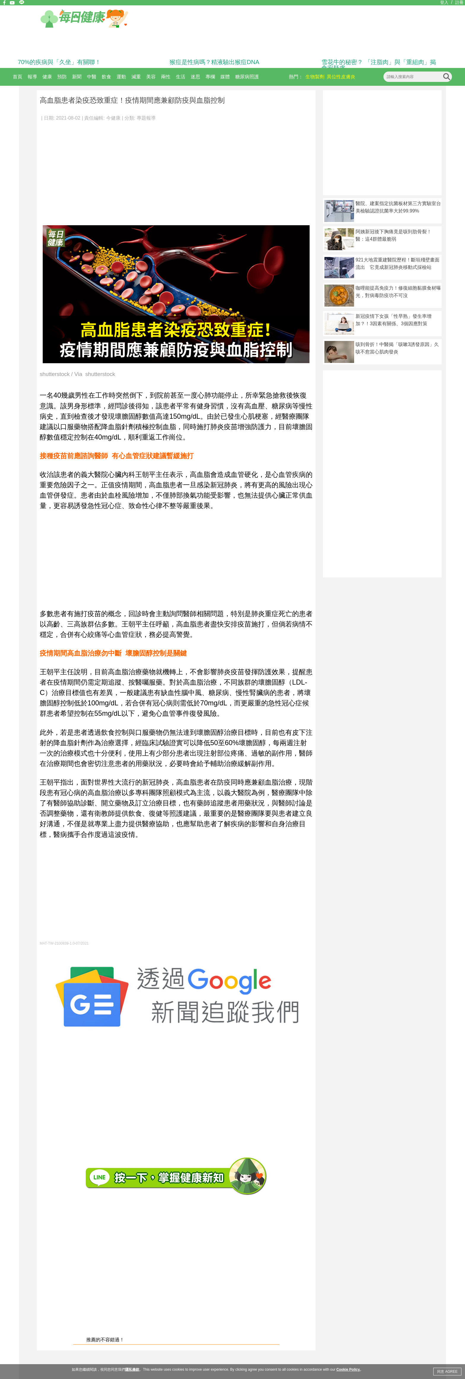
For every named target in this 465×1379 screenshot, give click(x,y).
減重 (136, 76)
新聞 (77, 76)
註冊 (459, 2)
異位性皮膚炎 (341, 76)
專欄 (210, 76)
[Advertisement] (176, 170)
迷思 (195, 76)
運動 (121, 76)
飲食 (106, 76)
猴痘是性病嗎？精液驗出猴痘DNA (214, 62)
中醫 (91, 76)
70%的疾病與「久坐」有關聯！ (59, 62)
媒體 (225, 76)
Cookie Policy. (348, 1369)
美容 (151, 76)
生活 (180, 76)
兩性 (166, 76)
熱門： (296, 76)
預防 (62, 76)
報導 (32, 76)
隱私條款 (132, 1369)
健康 (47, 76)
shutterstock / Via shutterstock (77, 374)
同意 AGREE (447, 1372)
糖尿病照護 (247, 76)
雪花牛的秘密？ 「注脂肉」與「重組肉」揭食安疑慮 (378, 65)
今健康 (113, 117)
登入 (444, 2)
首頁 (17, 76)
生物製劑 (314, 76)
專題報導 (146, 117)
